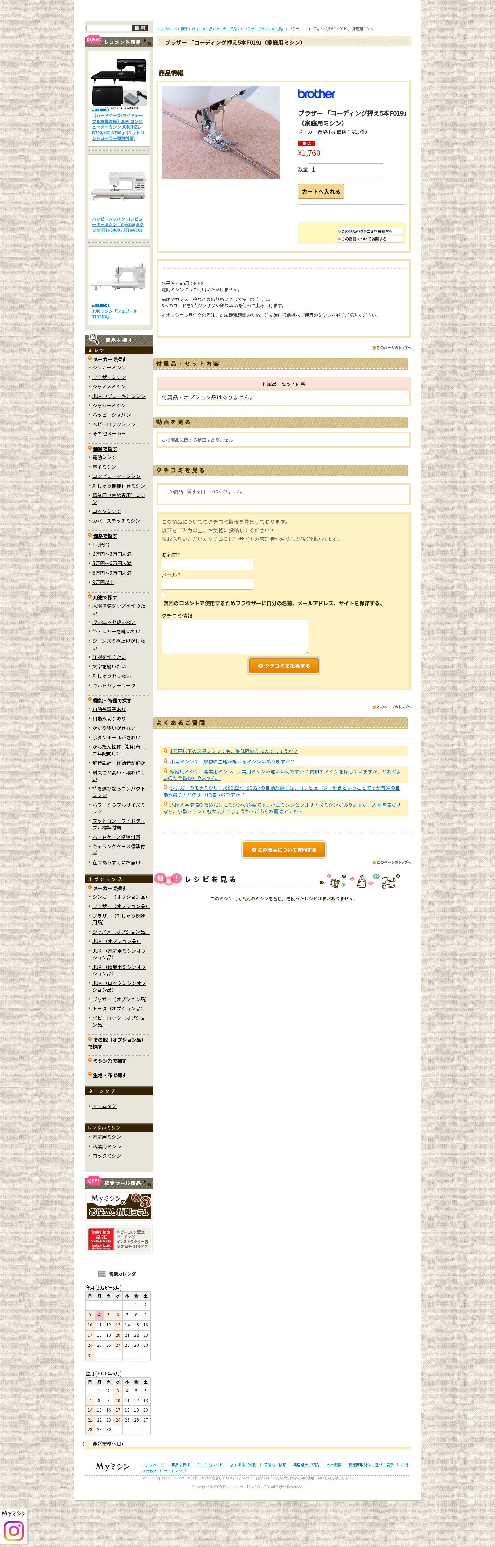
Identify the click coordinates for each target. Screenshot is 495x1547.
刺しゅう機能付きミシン (118, 532)
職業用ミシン (106, 1192)
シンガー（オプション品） (121, 943)
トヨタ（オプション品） (118, 1055)
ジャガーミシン (109, 452)
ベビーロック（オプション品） (118, 1067)
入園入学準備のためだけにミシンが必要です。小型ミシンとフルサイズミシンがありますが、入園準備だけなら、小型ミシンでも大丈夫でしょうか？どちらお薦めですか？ (282, 860)
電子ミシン (104, 513)
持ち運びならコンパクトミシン (118, 838)
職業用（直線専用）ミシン (118, 545)
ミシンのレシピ (210, 1511)
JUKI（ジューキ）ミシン (119, 442)
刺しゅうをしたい (111, 722)
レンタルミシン (338, 57)
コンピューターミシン (116, 522)
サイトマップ (175, 1517)
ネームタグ (104, 1152)
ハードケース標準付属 (116, 883)
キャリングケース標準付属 (118, 896)
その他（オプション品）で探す (117, 1089)
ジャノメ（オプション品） (121, 978)
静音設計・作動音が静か (118, 809)
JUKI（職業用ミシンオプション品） (119, 1016)
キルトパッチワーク (114, 731)
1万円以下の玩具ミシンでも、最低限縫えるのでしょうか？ (234, 803)
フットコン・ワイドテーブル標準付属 (118, 870)
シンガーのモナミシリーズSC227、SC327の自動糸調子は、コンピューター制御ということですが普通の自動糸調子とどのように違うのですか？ (281, 843)
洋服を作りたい (109, 703)
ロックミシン (106, 557)
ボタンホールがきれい (116, 784)
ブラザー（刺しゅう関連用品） (118, 965)
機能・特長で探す (112, 747)
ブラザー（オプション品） (121, 952)
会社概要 (334, 1511)
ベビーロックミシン (114, 470)
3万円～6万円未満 (112, 609)
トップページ (112, 57)
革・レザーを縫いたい (116, 677)
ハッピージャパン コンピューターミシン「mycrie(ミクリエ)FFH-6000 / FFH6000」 (118, 270)
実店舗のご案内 (383, 57)
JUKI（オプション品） (116, 987)
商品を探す (157, 57)
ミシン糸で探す (110, 1107)
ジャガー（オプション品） (121, 1045)
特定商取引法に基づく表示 (371, 1511)
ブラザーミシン (109, 423)
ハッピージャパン (111, 461)
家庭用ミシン (106, 1183)
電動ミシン (104, 503)
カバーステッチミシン (116, 567)
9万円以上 (103, 628)
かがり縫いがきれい (114, 774)
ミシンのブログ (203, 57)
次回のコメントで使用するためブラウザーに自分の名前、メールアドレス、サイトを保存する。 (274, 655)
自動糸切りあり (109, 765)
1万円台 (101, 590)
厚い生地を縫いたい (114, 668)
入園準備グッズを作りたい (118, 655)
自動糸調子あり (109, 755)
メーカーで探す (109, 405)
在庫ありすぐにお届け (116, 909)
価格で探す (105, 582)
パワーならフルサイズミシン (118, 854)
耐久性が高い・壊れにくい (118, 822)
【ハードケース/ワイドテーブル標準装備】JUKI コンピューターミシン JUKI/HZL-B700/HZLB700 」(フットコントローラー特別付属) (118, 173)
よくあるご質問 (248, 57)
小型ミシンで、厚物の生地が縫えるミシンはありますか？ (232, 813)
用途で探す (105, 644)
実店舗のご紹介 (306, 1511)
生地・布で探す (110, 1121)
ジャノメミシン (109, 433)
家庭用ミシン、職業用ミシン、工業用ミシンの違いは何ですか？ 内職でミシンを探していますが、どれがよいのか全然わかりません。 (282, 826)
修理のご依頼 (292, 57)
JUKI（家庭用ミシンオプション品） (119, 1000)
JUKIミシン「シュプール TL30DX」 (115, 360)
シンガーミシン (109, 414)
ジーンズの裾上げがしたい (118, 690)
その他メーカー (109, 480)
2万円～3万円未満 (112, 600)
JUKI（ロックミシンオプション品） (119, 1032)
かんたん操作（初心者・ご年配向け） (118, 796)
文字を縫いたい (109, 712)
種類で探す (105, 495)
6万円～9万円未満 (112, 619)
